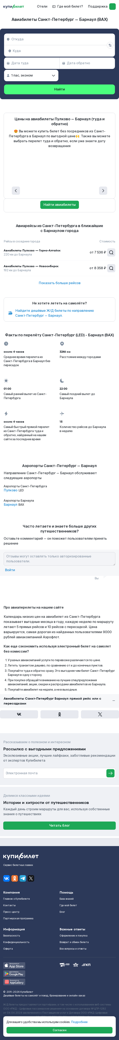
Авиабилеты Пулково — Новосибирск (31, 266)
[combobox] (59, 39)
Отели (42, 6)
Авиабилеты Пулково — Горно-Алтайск (32, 250)
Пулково (10, 490)
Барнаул (10, 505)
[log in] (112, 6)
